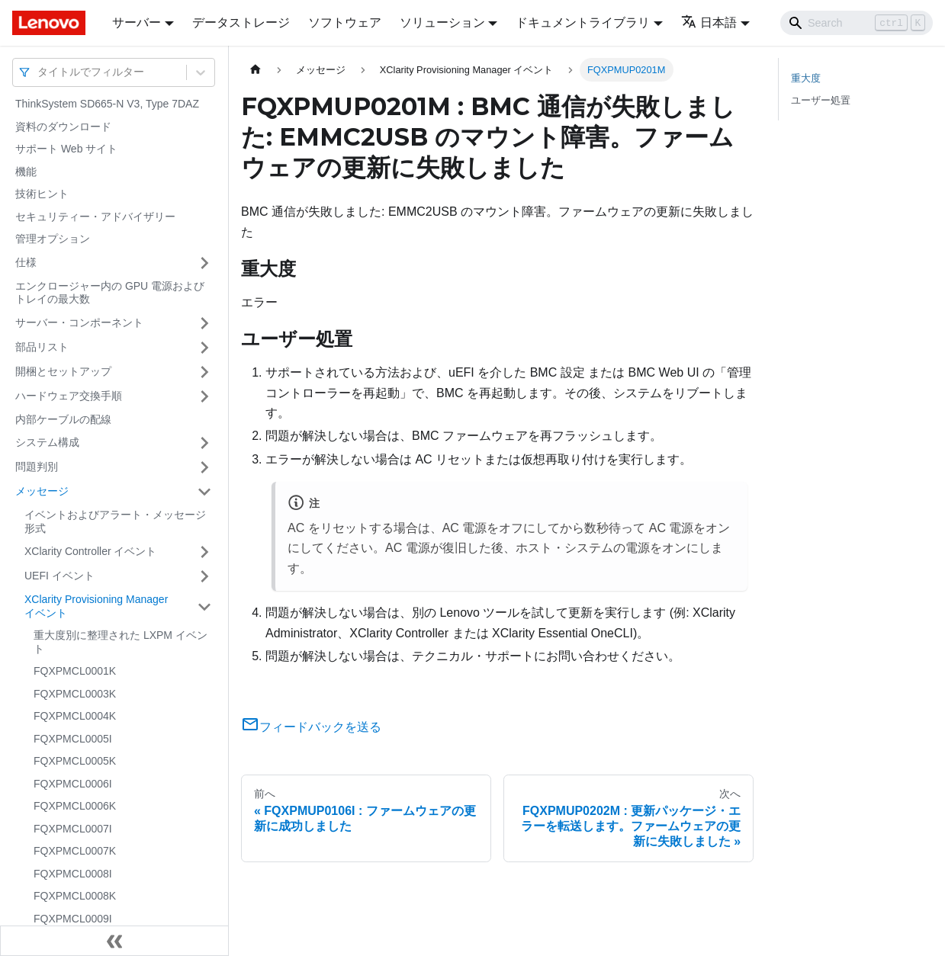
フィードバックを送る (311, 726)
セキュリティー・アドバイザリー (95, 216)
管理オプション (52, 239)
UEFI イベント (59, 575)
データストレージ (241, 22)
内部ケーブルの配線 (63, 419)
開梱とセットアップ (63, 371)
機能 (26, 171)
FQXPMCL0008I (73, 874)
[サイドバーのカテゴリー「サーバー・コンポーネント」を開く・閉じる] (204, 323)
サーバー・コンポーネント (79, 322)
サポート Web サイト (66, 149)
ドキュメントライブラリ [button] (583, 22)
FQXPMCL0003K (75, 694)
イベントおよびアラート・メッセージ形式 (115, 521)
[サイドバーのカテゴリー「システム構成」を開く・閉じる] (204, 443)
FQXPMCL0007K (75, 851)
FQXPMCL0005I (73, 739)
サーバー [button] (136, 22)
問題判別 (36, 466)
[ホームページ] (255, 70)
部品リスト (42, 347)
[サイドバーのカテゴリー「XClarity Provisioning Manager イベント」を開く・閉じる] (204, 606)
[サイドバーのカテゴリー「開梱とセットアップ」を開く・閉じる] (204, 372)
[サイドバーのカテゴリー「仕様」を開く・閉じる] (204, 263)
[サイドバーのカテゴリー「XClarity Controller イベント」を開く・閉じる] (204, 552)
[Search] (856, 23)
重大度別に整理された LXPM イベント (120, 642)
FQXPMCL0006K (75, 806)
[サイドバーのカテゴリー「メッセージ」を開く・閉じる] (204, 492)
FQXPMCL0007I (73, 829)
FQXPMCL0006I (73, 784)
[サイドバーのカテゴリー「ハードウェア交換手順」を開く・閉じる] (204, 396)
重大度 (806, 78)
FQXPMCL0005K (75, 761)
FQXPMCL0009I (73, 919)
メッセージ (42, 491)
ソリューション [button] (442, 22)
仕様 (26, 262)
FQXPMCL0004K (75, 716)
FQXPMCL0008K (75, 896)
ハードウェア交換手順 (68, 396)
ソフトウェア (344, 22)
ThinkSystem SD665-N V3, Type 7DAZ (107, 104)
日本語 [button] (709, 22)
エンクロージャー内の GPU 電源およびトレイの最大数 (109, 293)
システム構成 (47, 442)
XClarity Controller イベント (90, 551)
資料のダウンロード (63, 126)
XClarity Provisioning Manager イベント (96, 606)
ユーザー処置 (820, 100)
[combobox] (38, 72)
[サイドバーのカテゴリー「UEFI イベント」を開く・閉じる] (204, 576)
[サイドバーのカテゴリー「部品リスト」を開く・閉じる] (204, 347)
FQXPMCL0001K (75, 671)
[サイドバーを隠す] (114, 941)
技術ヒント (42, 194)
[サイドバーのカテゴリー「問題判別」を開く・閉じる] (204, 467)
